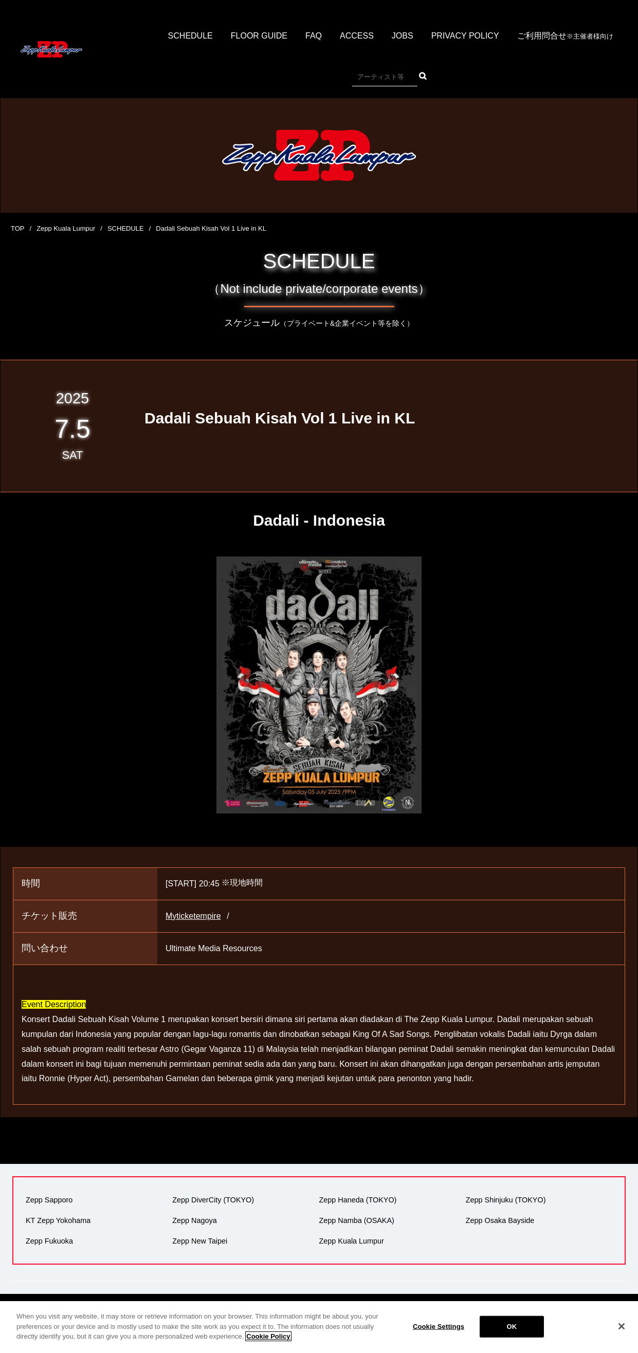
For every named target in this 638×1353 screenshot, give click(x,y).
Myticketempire (193, 916)
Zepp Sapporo (49, 1200)
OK (512, 1334)
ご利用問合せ (565, 36)
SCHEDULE (190, 35)
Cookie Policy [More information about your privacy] (268, 1344)
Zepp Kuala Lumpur (66, 228)
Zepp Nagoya (194, 1220)
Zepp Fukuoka (49, 1241)
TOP (18, 228)
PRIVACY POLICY (465, 35)
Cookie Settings (438, 1334)
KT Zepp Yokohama (58, 1220)
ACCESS (357, 35)
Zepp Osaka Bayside (500, 1220)
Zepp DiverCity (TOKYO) (213, 1200)
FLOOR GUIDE (259, 35)
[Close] (621, 1334)
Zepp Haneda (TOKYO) (358, 1200)
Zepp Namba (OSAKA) (356, 1220)
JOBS (402, 35)
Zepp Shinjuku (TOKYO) (506, 1200)
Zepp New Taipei (199, 1241)
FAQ (313, 35)
